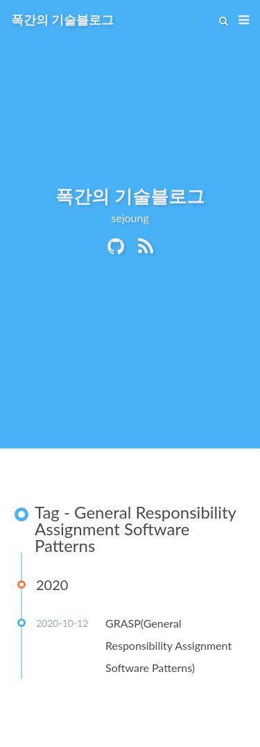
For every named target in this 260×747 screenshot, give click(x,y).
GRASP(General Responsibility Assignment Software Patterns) (168, 645)
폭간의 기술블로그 (62, 19)
